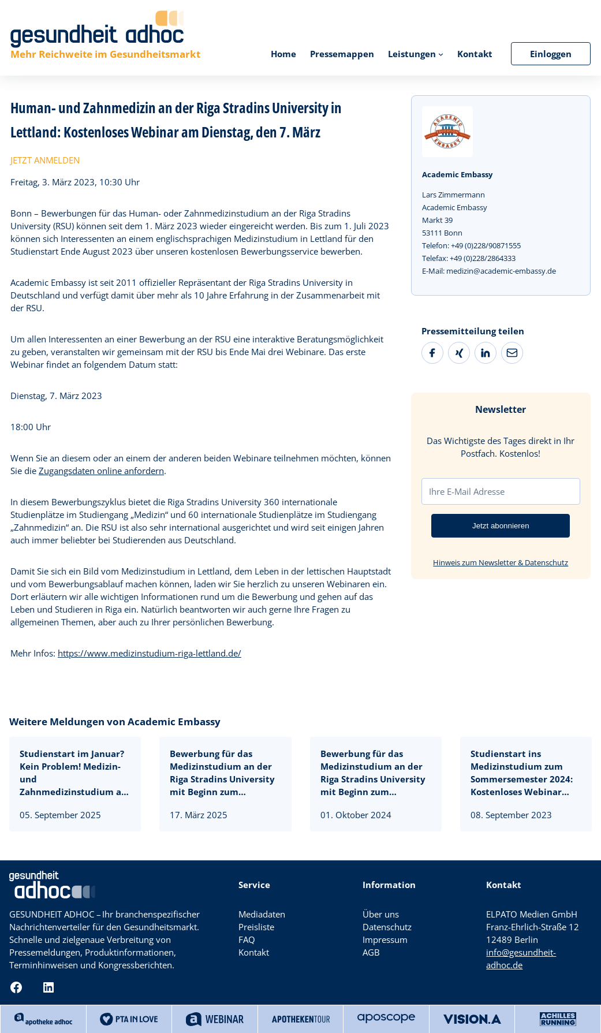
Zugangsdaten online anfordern (101, 470)
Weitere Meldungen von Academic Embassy (115, 721)
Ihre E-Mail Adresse (467, 491)
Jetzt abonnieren (500, 525)
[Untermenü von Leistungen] (440, 53)
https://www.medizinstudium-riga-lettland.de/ (149, 653)
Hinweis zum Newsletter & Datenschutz (500, 562)
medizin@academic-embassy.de (501, 271)
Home (283, 53)
